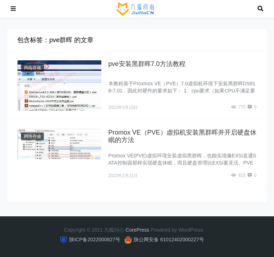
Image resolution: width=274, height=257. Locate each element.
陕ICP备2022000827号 (94, 239)
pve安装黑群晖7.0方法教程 (147, 63)
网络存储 (32, 67)
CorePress (137, 230)
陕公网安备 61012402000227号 (169, 239)
